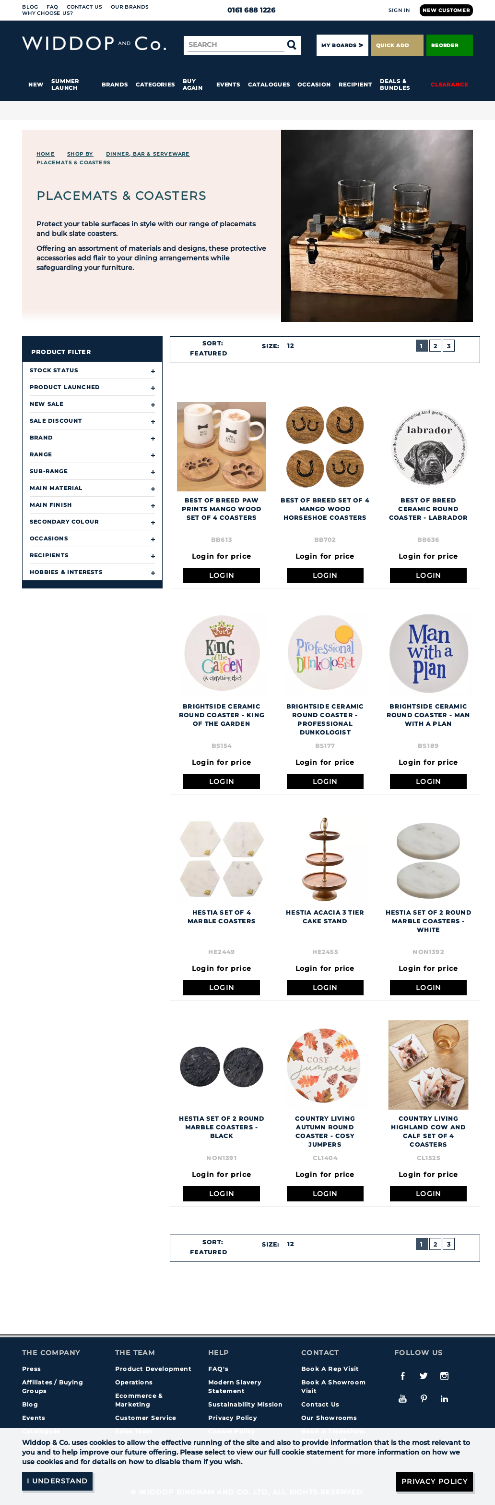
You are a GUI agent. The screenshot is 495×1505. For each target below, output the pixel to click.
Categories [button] (155, 84)
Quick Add (397, 45)
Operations (134, 1382)
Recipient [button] (355, 84)
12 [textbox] (290, 345)
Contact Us (84, 7)
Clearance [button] (449, 84)
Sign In (399, 10)
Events (228, 84)
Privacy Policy (232, 1417)
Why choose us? (47, 13)
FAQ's (218, 1368)
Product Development (153, 1368)
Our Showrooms (329, 1417)
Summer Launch (65, 84)
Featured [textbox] (208, 353)
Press (31, 1368)
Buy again (193, 84)
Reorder (449, 45)
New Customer (446, 10)
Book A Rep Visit (330, 1368)
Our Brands (129, 7)
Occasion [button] (313, 84)
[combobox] (213, 353)
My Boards (338, 45)
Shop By (80, 154)
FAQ (52, 7)
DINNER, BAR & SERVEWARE (148, 154)
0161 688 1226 (248, 10)
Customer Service (145, 1417)
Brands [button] (115, 84)
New (36, 84)
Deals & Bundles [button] (395, 84)
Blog (30, 7)
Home (45, 154)
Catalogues (269, 84)
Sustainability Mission (245, 1404)
